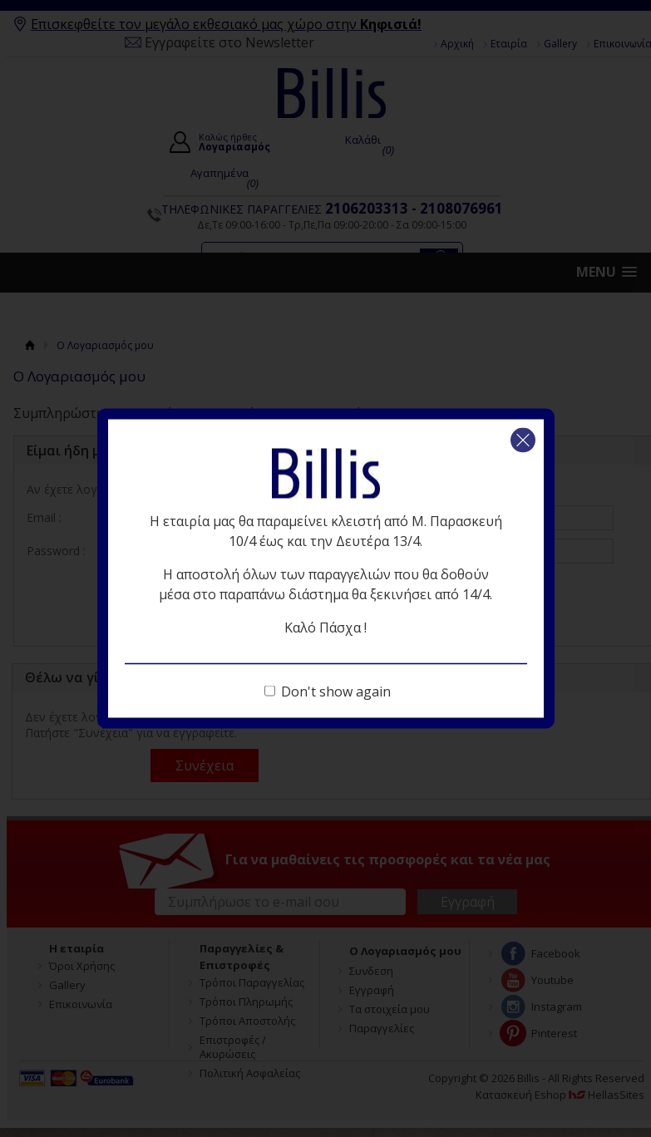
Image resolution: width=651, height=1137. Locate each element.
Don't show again (336, 691)
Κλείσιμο (522, 440)
